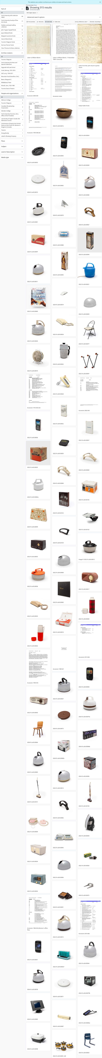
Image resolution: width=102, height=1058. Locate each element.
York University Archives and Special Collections (12, 63)
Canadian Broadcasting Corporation (12, 107)
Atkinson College (12, 100)
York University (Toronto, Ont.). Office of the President (12, 114)
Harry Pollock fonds (12, 39)
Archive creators (6, 53)
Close (35, 5)
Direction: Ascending (95, 21)
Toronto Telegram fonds (12, 42)
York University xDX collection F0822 (12, 16)
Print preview (31, 21)
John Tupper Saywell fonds (12, 30)
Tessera (12, 130)
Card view (48, 21)
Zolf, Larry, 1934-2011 (12, 74)
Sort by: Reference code (81, 21)
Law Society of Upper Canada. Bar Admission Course (12, 119)
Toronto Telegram (12, 60)
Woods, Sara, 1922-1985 (12, 86)
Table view (56, 21)
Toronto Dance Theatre (12, 89)
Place (3, 141)
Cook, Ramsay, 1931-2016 (12, 71)
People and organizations (10, 93)
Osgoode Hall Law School (12, 67)
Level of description (8, 152)
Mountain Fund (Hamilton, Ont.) (12, 77)
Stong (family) (12, 133)
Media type (5, 157)
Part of (3, 9)
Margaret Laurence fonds (12, 36)
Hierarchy (40, 21)
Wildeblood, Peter (12, 83)
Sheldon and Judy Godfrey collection (12, 26)
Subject (3, 146)
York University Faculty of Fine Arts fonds (12, 21)
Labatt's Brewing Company (12, 136)
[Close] (100, 2)
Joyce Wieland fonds (12, 33)
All (2, 12)
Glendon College (12, 111)
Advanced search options (36, 17)
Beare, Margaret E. (12, 80)
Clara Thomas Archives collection (12, 48)
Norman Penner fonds (12, 45)
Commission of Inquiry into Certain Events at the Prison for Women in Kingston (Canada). (12, 125)
